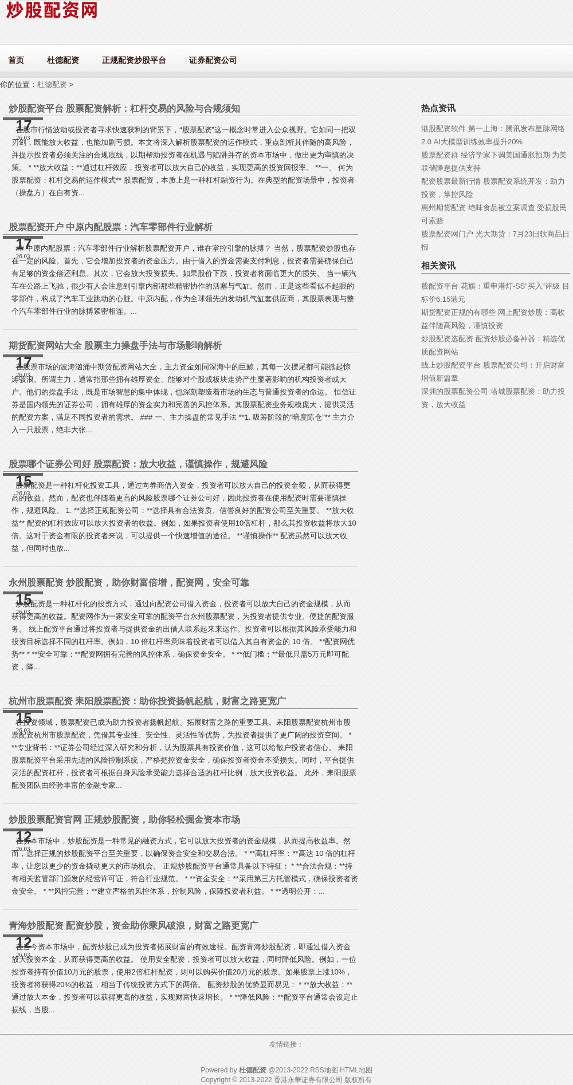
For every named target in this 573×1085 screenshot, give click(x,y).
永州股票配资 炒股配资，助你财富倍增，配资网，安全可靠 (129, 582)
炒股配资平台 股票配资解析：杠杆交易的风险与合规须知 (124, 108)
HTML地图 (356, 1070)
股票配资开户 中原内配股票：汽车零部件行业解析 (111, 227)
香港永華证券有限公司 (308, 1080)
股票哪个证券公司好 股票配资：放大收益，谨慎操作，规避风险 (138, 464)
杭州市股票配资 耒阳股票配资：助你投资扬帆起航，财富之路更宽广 (147, 701)
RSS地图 (324, 1070)
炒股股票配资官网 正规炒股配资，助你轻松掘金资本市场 (124, 819)
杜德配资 (52, 84)
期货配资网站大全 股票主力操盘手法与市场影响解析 (115, 345)
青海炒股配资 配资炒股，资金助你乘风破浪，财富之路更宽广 (133, 925)
